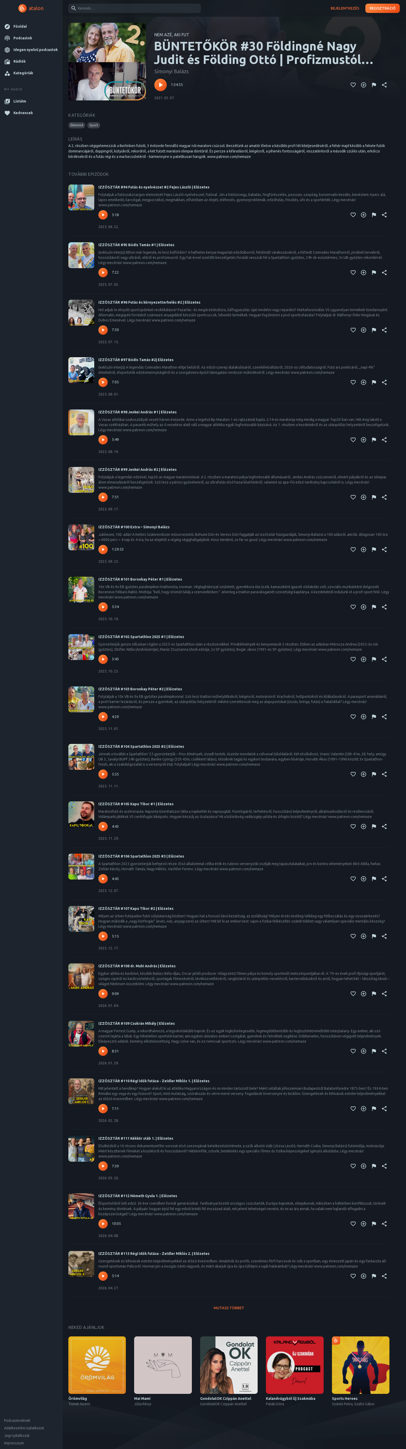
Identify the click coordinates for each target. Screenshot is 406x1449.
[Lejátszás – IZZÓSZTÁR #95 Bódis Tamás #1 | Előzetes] (103, 272)
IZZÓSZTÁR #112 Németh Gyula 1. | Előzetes (137, 1196)
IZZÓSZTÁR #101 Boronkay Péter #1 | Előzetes (140, 579)
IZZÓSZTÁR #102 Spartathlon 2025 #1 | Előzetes (141, 637)
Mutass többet (229, 1308)
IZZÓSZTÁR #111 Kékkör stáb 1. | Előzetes (135, 1138)
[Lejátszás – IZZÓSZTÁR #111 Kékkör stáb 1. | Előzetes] (103, 1166)
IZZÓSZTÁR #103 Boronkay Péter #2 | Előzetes (140, 689)
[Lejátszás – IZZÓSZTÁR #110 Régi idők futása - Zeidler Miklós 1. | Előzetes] (103, 1108)
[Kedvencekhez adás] (353, 85)
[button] (31, 26)
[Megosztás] (384, 85)
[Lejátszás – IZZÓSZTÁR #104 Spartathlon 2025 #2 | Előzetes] (103, 774)
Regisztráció (382, 8)
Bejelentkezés (345, 8)
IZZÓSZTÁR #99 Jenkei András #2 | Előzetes (137, 469)
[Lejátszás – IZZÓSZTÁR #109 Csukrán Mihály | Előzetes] (103, 1051)
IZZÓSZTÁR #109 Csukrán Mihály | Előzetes (136, 1023)
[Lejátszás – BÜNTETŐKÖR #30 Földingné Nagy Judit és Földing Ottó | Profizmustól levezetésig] (160, 85)
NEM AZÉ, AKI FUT (171, 34)
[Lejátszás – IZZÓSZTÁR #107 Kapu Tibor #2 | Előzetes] (103, 936)
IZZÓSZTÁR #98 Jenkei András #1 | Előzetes (137, 412)
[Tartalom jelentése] (374, 85)
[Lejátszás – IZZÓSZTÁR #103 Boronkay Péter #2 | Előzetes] (103, 716)
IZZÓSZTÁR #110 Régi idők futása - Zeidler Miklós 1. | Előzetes (153, 1081)
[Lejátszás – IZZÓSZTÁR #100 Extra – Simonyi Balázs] (103, 549)
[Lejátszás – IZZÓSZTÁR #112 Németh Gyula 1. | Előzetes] (103, 1223)
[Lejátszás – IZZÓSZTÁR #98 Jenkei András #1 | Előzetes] (103, 439)
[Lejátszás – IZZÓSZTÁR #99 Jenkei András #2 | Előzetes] (103, 497)
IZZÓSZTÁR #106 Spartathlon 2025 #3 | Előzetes (141, 856)
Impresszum (14, 1443)
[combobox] (134, 8)
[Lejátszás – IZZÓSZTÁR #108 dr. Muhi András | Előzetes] (103, 993)
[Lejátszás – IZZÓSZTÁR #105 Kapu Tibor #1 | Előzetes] (103, 826)
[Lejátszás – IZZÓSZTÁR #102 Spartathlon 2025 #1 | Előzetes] (103, 659)
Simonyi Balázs (171, 71)
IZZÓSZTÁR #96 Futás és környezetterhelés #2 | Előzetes (149, 302)
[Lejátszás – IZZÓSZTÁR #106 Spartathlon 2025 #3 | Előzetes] (103, 878)
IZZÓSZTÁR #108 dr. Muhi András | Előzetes (137, 966)
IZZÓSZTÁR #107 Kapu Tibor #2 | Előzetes (135, 908)
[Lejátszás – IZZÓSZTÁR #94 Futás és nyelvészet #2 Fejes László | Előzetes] (103, 214)
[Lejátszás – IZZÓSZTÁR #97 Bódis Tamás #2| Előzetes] (103, 382)
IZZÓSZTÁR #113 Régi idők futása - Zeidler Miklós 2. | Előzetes (153, 1254)
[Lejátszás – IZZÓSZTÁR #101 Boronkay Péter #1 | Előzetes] (103, 607)
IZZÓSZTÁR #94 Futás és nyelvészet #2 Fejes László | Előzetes (153, 187)
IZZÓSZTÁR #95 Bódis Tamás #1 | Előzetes (136, 245)
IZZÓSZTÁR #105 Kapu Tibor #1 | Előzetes (135, 804)
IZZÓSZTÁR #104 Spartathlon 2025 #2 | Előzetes (141, 746)
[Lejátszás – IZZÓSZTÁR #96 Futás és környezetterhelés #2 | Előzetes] (103, 330)
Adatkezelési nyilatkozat (24, 1428)
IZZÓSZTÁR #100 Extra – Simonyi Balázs (134, 527)
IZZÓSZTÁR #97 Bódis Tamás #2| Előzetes (135, 360)
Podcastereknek (17, 1420)
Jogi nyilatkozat (17, 1435)
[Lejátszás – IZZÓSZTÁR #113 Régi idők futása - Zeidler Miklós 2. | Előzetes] (103, 1276)
